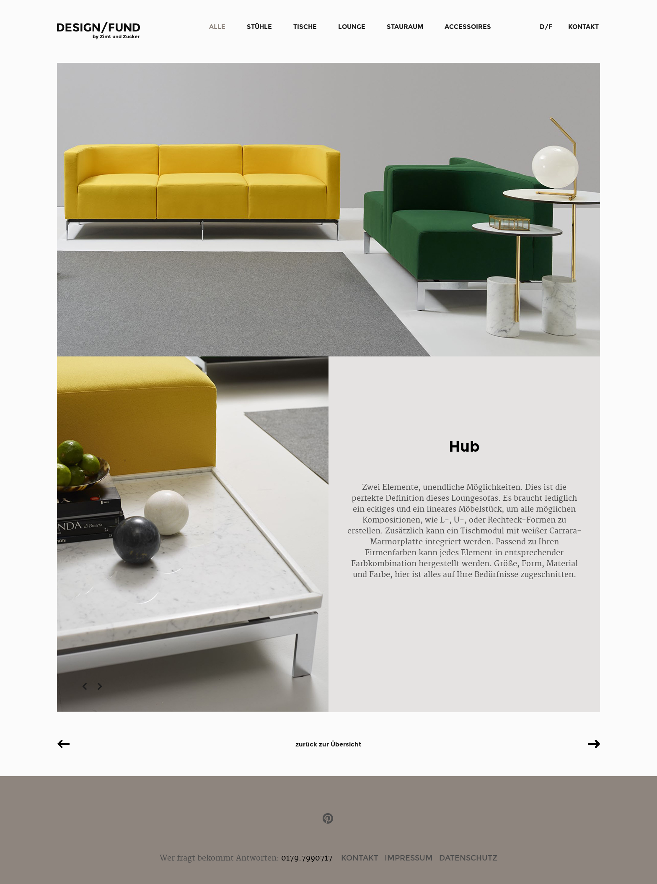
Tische (305, 27)
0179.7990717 (307, 858)
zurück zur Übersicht (328, 744)
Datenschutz (468, 858)
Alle (217, 27)
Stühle (259, 27)
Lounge (351, 27)
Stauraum (405, 27)
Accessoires (468, 27)
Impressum (409, 858)
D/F (546, 27)
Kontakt (583, 27)
